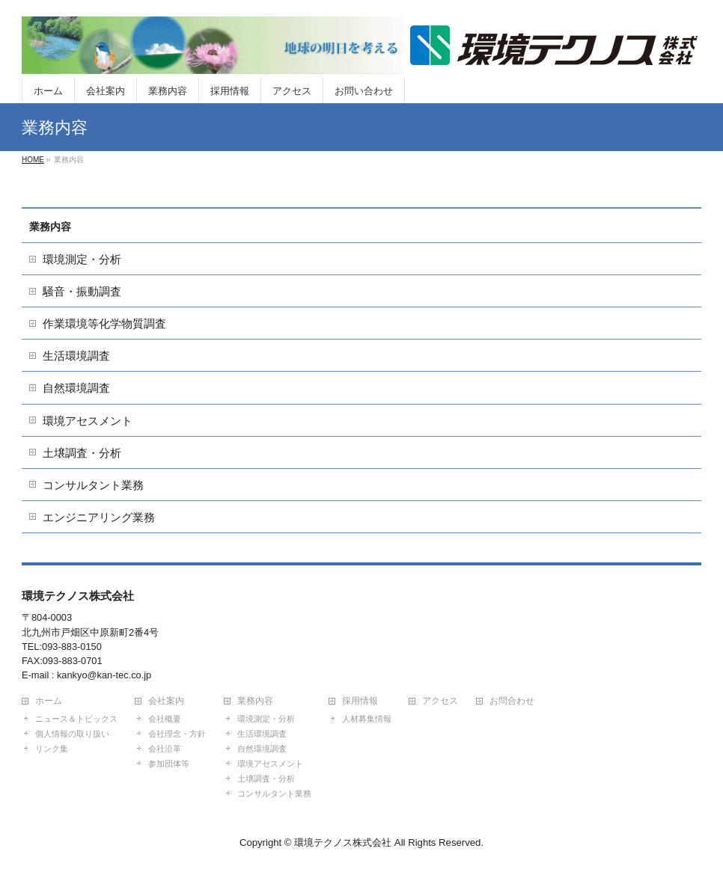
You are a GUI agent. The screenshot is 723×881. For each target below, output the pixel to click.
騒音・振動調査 (82, 291)
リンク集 (51, 748)
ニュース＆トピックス (76, 718)
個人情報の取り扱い (72, 733)
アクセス (440, 701)
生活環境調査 (76, 355)
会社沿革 (164, 748)
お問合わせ (511, 701)
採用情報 (360, 701)
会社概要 (164, 718)
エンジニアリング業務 (99, 517)
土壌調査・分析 (82, 452)
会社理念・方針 (177, 733)
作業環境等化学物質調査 (104, 323)
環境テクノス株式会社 (342, 842)
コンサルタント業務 (93, 485)
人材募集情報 (366, 718)
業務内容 (50, 227)
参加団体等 (168, 763)
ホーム (48, 701)
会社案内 (166, 701)
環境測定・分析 (82, 259)
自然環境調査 (76, 387)
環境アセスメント (87, 420)
